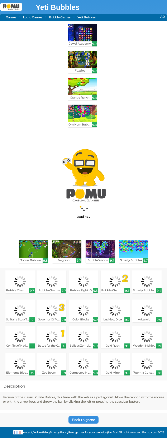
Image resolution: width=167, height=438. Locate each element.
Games (11, 17)
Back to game (83, 420)
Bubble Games (60, 17)
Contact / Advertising (35, 432)
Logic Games (32, 17)
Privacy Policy (59, 432)
